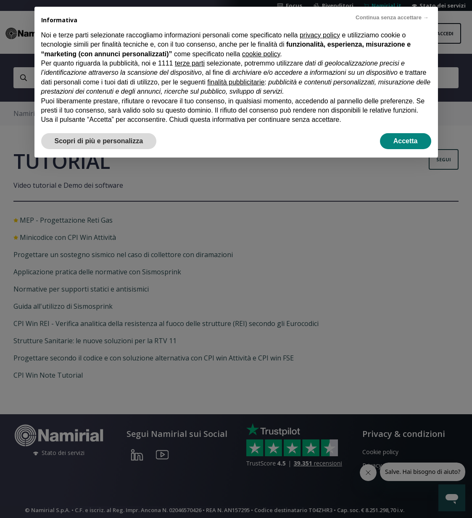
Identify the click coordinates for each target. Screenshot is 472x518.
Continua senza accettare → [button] (392, 17)
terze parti (190, 63)
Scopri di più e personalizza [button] (99, 141)
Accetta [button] (405, 141)
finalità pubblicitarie (235, 82)
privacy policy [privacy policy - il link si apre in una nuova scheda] (320, 35)
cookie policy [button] (261, 54)
